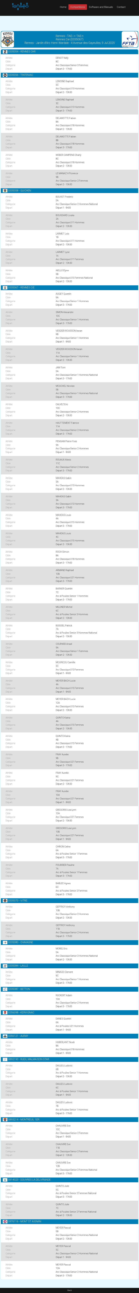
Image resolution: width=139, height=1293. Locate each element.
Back (69, 1290)
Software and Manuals (101, 7)
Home (63, 7)
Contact (121, 7)
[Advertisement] (69, 23)
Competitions (77, 7)
